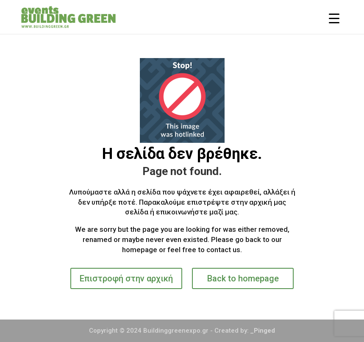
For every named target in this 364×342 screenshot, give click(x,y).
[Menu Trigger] (334, 18)
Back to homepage (243, 278)
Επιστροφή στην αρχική (126, 278)
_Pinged (262, 330)
